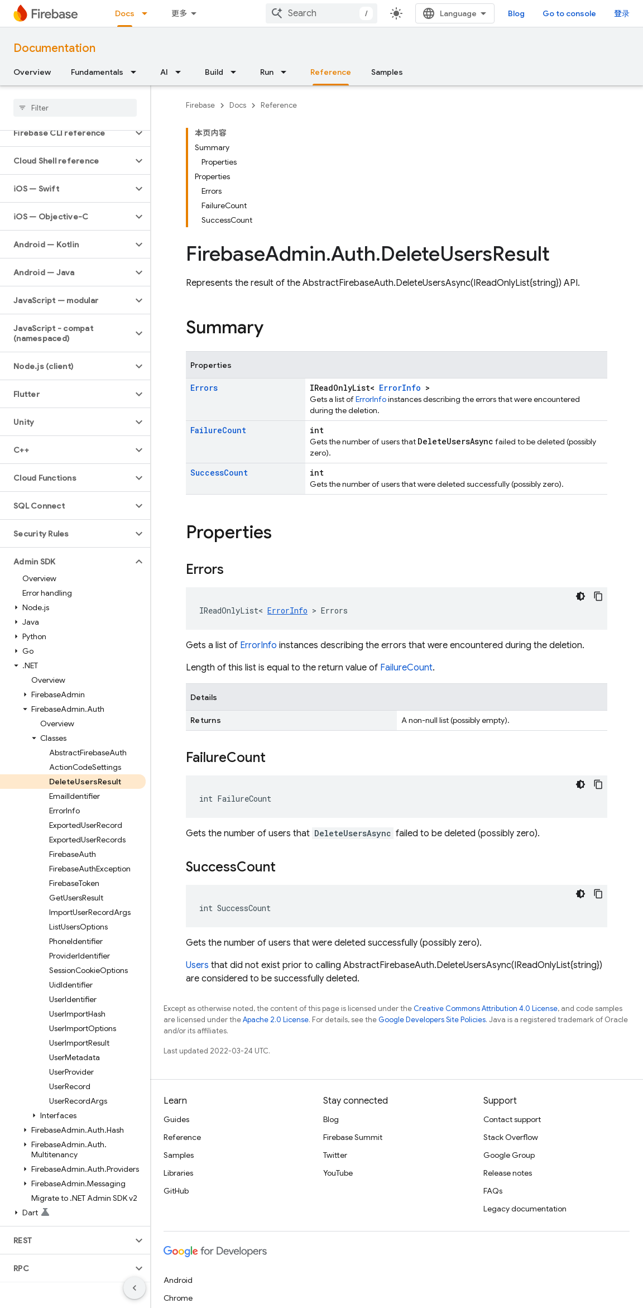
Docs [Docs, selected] (125, 13)
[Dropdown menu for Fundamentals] (136, 72)
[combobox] (321, 13)
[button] (66, 133)
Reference (279, 105)
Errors (204, 387)
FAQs (492, 1191)
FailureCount (218, 430)
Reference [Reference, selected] (330, 72)
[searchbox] (75, 108)
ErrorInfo (400, 387)
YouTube (338, 1173)
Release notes (507, 1173)
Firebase (200, 105)
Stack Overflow (510, 1137)
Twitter (335, 1155)
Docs (237, 105)
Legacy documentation (525, 1209)
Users (197, 965)
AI (164, 72)
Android (178, 1280)
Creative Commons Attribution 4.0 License (486, 1008)
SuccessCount (219, 472)
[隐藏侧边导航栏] (134, 1288)
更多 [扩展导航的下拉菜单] (179, 13)
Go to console (569, 13)
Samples (387, 72)
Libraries (178, 1173)
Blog (516, 13)
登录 (622, 13)
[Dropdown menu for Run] (286, 72)
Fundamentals (97, 72)
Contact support (512, 1119)
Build (214, 72)
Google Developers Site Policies (432, 1019)
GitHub (176, 1191)
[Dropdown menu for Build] (236, 72)
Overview (32, 72)
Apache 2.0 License (276, 1019)
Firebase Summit (352, 1137)
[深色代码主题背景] (580, 596)
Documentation (54, 48)
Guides (176, 1119)
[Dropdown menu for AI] (181, 72)
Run (266, 72)
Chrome (178, 1298)
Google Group (509, 1155)
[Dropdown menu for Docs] (148, 13)
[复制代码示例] (598, 596)
